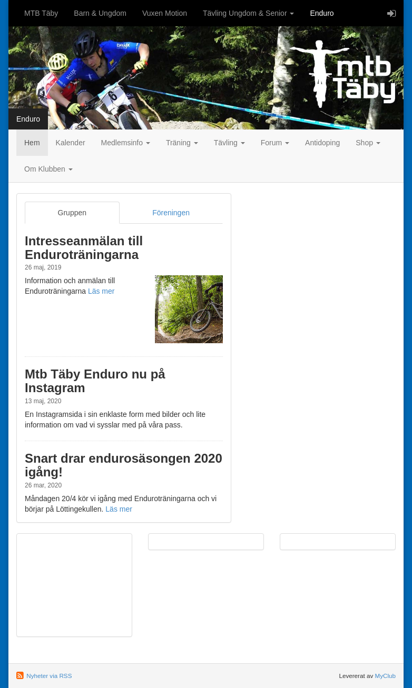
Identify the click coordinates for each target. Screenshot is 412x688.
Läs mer (101, 291)
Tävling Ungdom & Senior (248, 13)
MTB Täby (41, 13)
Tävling (229, 142)
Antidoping (322, 142)
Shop (368, 142)
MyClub (385, 675)
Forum (275, 142)
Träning (182, 142)
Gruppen (72, 212)
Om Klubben (48, 169)
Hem (32, 142)
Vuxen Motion (164, 13)
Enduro (321, 13)
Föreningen (171, 212)
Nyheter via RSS (49, 675)
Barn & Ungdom (100, 13)
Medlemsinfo (125, 142)
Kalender (70, 142)
